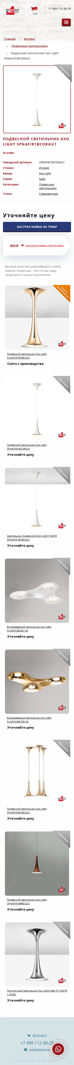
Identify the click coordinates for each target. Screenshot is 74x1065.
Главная (10, 39)
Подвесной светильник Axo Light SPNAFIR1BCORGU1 (27, 446)
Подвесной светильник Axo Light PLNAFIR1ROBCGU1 (27, 355)
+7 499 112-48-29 (59, 8)
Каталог (29, 39)
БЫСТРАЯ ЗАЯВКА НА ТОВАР (37, 227)
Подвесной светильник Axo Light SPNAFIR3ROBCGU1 (27, 810)
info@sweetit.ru (39, 1049)
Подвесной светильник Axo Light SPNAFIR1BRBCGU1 (27, 901)
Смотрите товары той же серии (44, 245)
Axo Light (45, 173)
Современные (48, 194)
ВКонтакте (40, 1035)
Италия (44, 168)
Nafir (42, 179)
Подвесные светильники (29, 46)
